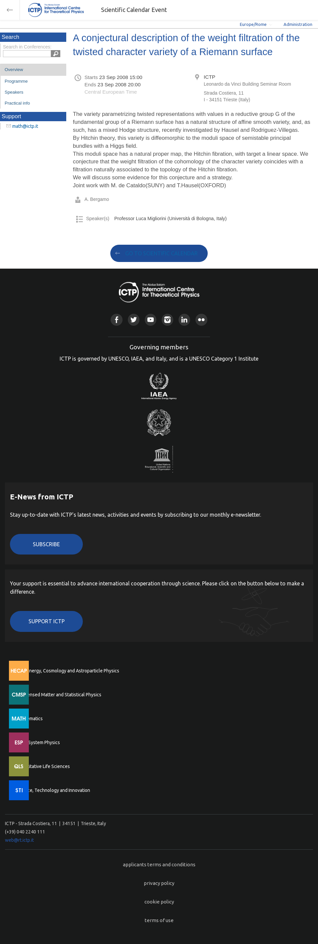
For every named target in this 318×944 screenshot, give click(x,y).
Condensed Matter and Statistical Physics (58, 694)
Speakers (14, 92)
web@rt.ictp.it (19, 840)
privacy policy (159, 883)
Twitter (133, 319)
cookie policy (159, 901)
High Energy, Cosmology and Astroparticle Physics (67, 670)
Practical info (17, 103)
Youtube (150, 319)
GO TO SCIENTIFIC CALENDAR (161, 253)
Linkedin (184, 319)
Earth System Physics (38, 742)
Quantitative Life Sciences (43, 766)
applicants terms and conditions (159, 864)
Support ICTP (46, 621)
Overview (14, 69)
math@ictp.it (25, 126)
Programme (16, 81)
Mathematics (29, 718)
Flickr (201, 319)
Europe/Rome (253, 24)
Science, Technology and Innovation (53, 790)
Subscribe (46, 544)
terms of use (159, 920)
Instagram (167, 319)
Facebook (116, 319)
